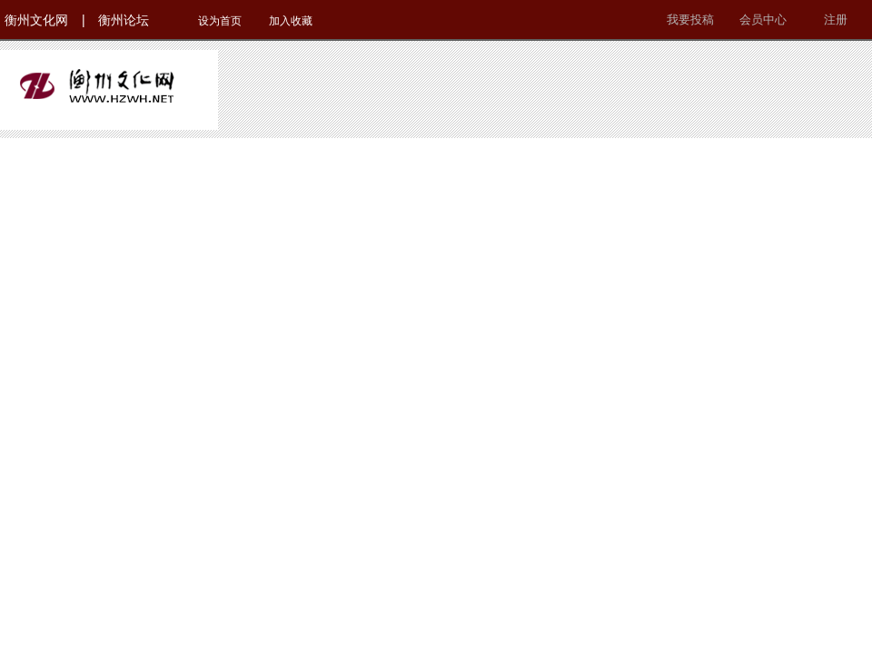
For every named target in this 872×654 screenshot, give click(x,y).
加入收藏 (290, 21)
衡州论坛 (123, 20)
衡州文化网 (36, 20)
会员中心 (763, 19)
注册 (835, 19)
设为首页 (220, 21)
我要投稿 (690, 19)
